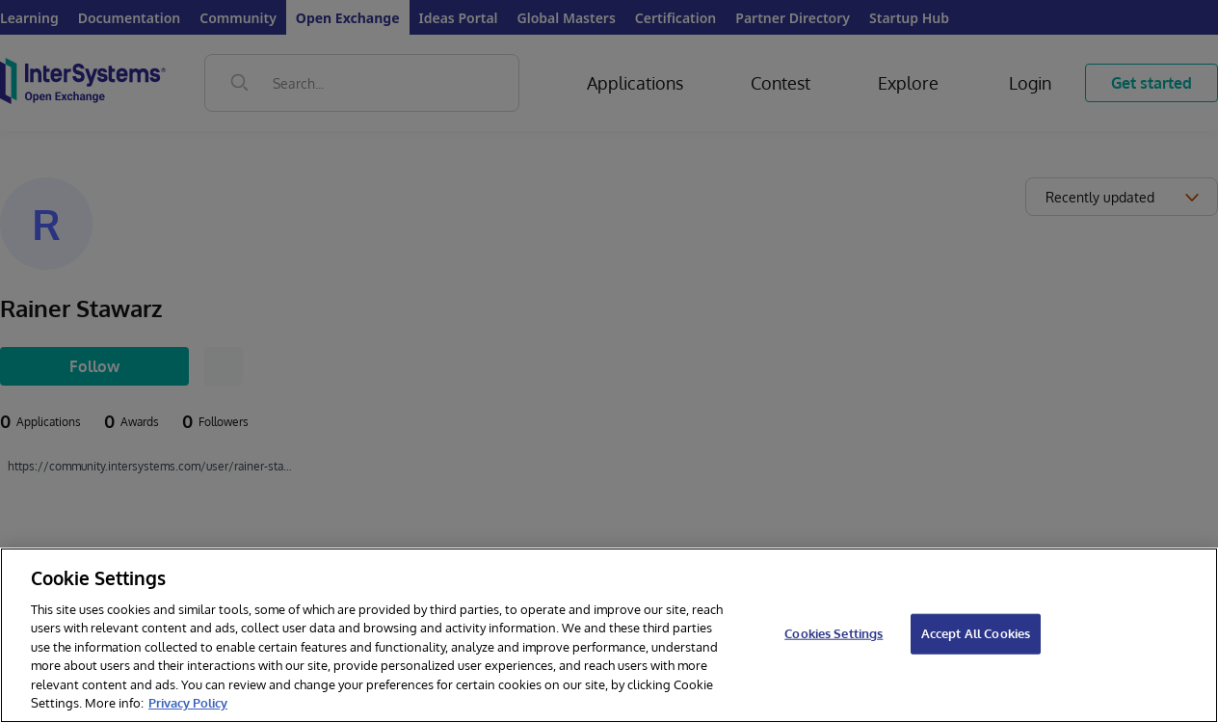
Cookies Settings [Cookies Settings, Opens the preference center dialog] (833, 633)
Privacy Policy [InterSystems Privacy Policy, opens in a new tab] (187, 702)
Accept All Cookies (975, 633)
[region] (609, 635)
